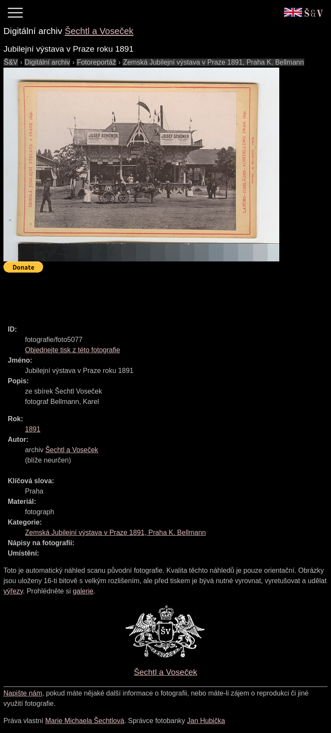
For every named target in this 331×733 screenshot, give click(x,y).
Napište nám (22, 693)
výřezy (13, 591)
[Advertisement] (160, 295)
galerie (83, 591)
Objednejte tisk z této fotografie (72, 350)
